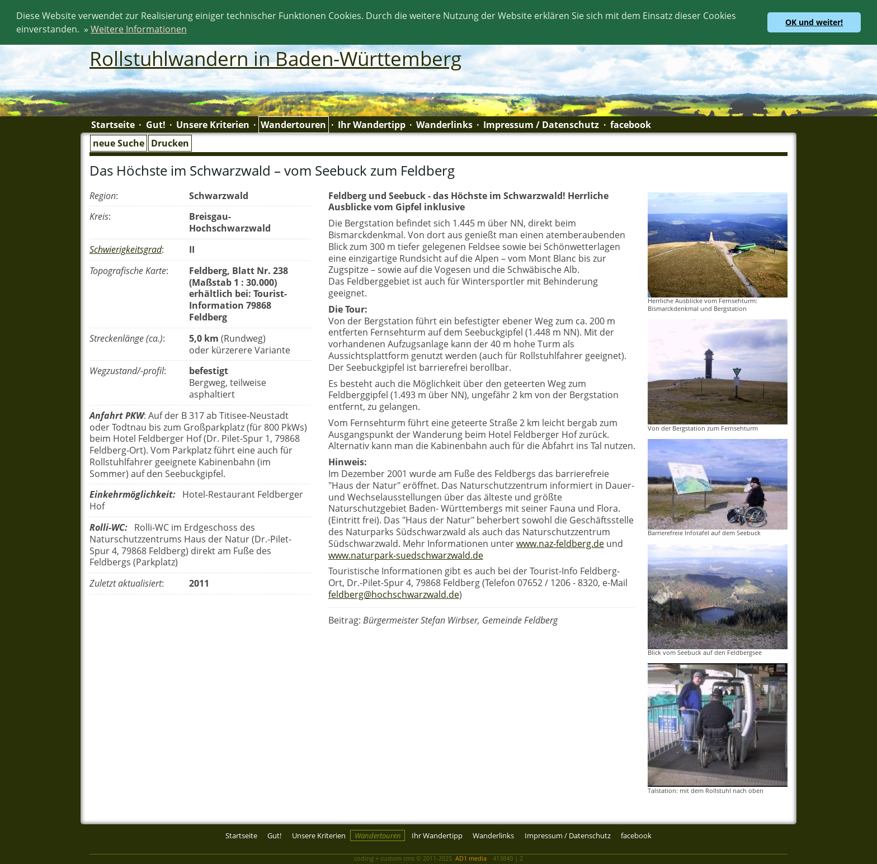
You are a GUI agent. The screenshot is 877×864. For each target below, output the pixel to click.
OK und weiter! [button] (814, 22)
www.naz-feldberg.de (560, 542)
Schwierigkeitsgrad (125, 248)
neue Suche (118, 142)
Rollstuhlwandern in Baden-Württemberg (275, 57)
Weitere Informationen (139, 29)
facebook (630, 124)
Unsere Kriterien (212, 124)
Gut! (156, 124)
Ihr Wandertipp (372, 124)
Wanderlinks (444, 124)
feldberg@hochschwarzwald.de (393, 593)
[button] (190, 30)
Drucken (170, 142)
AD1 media (471, 857)
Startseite (113, 124)
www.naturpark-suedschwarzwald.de (405, 554)
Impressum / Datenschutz (541, 124)
